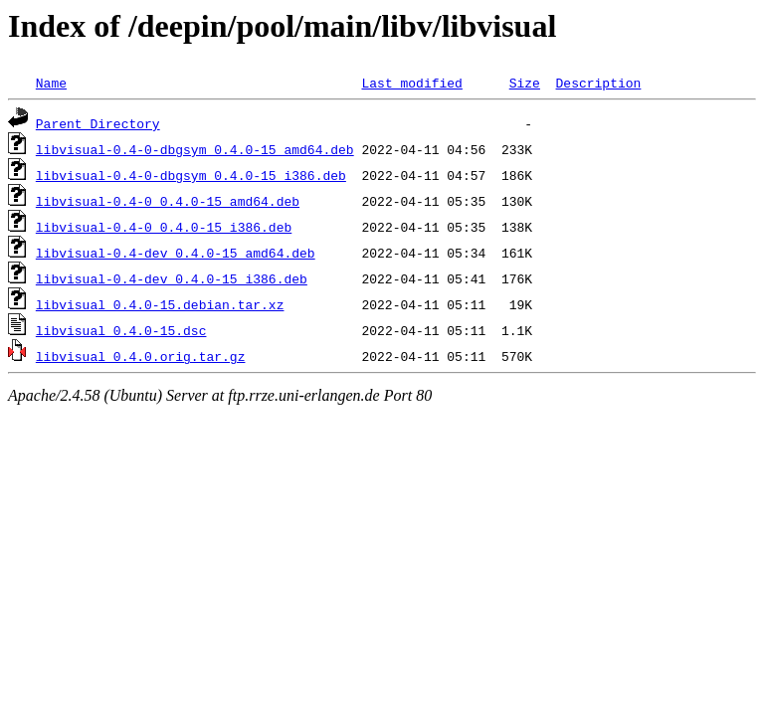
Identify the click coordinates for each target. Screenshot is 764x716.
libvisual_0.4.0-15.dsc (121, 330)
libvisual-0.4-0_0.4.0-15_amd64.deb (167, 201)
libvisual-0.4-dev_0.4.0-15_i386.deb (171, 278)
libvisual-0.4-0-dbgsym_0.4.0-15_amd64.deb (195, 149)
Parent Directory (98, 123)
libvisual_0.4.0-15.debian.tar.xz (160, 304)
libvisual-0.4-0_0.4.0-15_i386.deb (163, 227)
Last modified (411, 82)
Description (598, 82)
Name (51, 82)
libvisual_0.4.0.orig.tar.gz (141, 356)
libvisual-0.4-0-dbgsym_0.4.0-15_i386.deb (191, 175)
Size (524, 82)
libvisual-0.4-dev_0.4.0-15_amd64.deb (175, 253)
